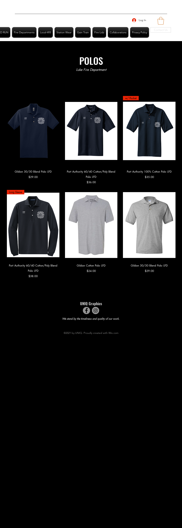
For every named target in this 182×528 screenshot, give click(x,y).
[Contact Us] (160, 30)
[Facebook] (86, 310)
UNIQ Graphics (91, 303)
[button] (160, 21)
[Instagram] (95, 310)
